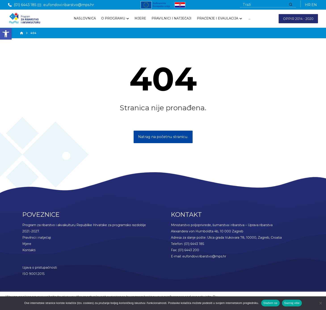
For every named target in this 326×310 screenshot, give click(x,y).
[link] (6, 34)
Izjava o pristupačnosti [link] (39, 268)
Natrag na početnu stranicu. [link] (163, 137)
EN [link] (314, 5)
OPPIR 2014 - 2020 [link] (298, 19)
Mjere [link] (26, 244)
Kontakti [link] (29, 250)
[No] (320, 303)
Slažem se (270, 303)
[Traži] (290, 4)
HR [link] (308, 5)
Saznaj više (292, 303)
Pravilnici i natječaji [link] (36, 238)
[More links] (249, 18)
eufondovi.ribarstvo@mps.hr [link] (204, 257)
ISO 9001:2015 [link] (33, 274)
